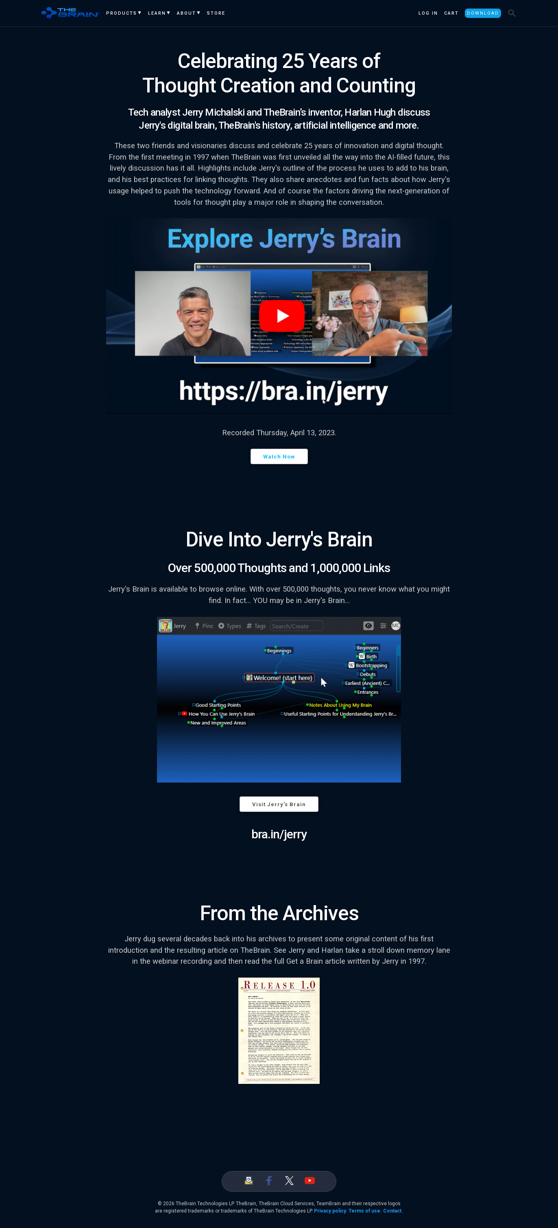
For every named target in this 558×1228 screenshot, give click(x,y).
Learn (157, 13)
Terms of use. (365, 1211)
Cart (451, 13)
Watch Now (279, 457)
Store (216, 13)
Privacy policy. (330, 1211)
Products (121, 13)
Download (483, 13)
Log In (428, 13)
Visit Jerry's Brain (279, 804)
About (186, 13)
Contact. (393, 1211)
